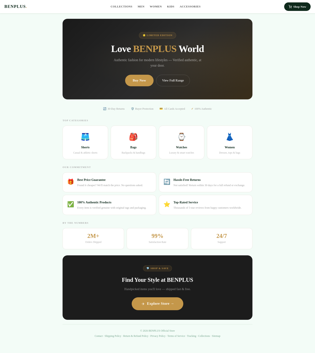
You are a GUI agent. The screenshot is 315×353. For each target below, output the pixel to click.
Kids (170, 6)
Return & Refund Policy (135, 335)
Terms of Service (176, 335)
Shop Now (297, 6)
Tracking (191, 335)
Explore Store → (157, 303)
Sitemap (216, 335)
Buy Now (139, 80)
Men (141, 6)
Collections (122, 6)
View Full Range (173, 80)
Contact (99, 335)
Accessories (190, 6)
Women (156, 6)
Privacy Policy (157, 335)
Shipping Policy (113, 335)
